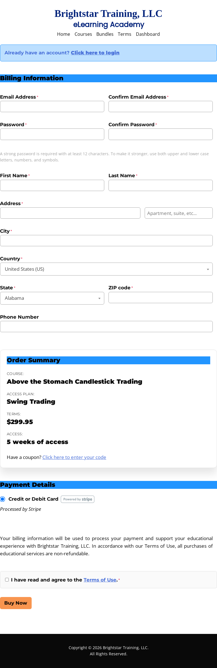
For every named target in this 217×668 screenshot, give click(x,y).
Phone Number (19, 317)
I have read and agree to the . (65, 580)
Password (13, 124)
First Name (15, 175)
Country (11, 258)
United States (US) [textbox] (24, 269)
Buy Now (15, 603)
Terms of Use (100, 580)
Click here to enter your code (74, 457)
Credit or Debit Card (33, 499)
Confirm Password (132, 124)
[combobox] (106, 269)
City (6, 231)
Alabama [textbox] (14, 298)
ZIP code (120, 287)
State (7, 287)
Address (11, 203)
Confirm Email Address (138, 97)
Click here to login (95, 53)
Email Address (19, 97)
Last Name (122, 175)
